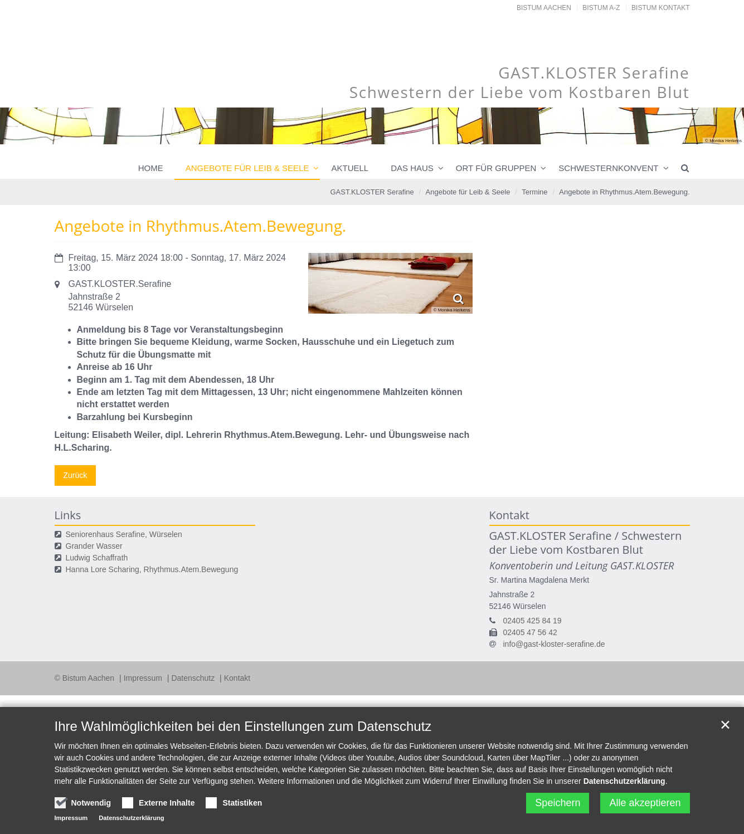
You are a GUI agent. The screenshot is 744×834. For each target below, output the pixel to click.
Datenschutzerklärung (624, 781)
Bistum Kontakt (660, 8)
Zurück (75, 475)
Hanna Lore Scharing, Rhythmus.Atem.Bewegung (152, 569)
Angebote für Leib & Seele (247, 168)
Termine (534, 192)
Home (150, 168)
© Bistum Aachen (85, 678)
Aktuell (349, 168)
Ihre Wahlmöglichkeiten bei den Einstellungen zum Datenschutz (243, 726)
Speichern (557, 802)
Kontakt (237, 678)
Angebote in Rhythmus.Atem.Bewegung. (624, 192)
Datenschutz (194, 678)
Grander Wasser (94, 546)
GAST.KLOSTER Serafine (372, 192)
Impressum (144, 678)
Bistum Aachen (544, 8)
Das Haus (412, 168)
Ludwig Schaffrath (97, 557)
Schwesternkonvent (608, 168)
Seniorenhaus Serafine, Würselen (124, 534)
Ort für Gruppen (496, 168)
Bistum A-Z (601, 8)
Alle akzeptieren (644, 802)
